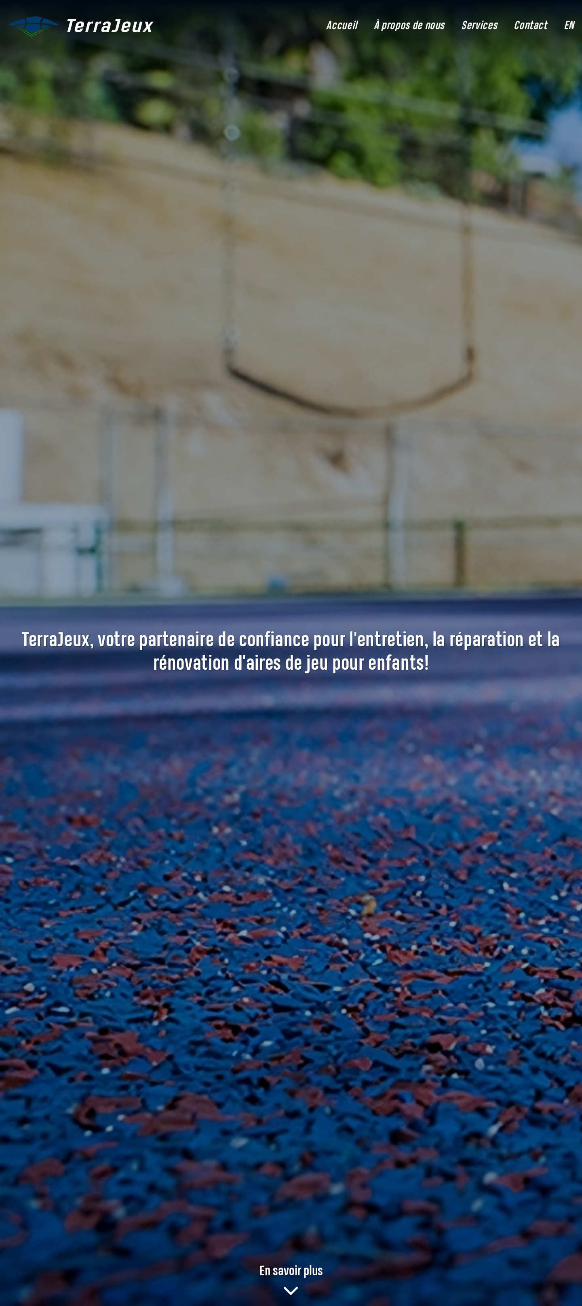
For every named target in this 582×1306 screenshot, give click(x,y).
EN (569, 26)
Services (479, 26)
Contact (530, 26)
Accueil (341, 26)
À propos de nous (409, 26)
